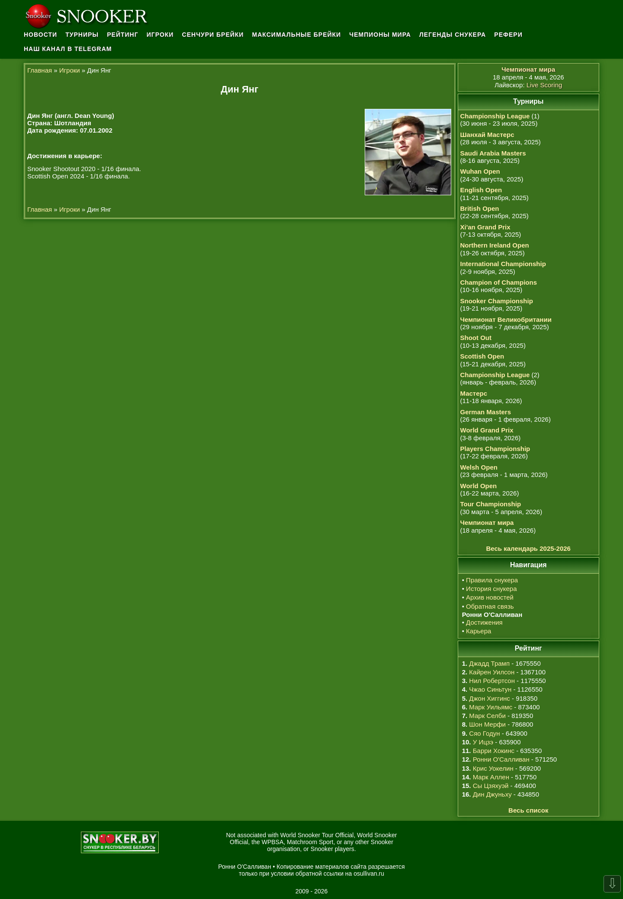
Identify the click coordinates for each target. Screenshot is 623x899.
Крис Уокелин (493, 768)
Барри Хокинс (493, 750)
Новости (40, 34)
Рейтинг (122, 34)
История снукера (491, 588)
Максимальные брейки (296, 34)
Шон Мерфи (487, 724)
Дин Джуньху (492, 794)
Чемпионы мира (380, 34)
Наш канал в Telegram (68, 48)
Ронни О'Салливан (501, 759)
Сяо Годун (484, 733)
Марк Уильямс (490, 707)
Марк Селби (487, 715)
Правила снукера (492, 580)
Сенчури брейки (213, 34)
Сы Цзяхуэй (491, 785)
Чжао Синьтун (490, 689)
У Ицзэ (483, 742)
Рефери (508, 34)
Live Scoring (544, 85)
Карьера (478, 631)
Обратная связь (490, 606)
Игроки (160, 34)
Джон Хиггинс (489, 698)
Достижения (484, 622)
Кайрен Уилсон (491, 672)
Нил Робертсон (492, 680)
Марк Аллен (491, 777)
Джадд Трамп (489, 663)
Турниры (82, 34)
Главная (39, 70)
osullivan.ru (368, 873)
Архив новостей (490, 597)
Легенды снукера (452, 34)
